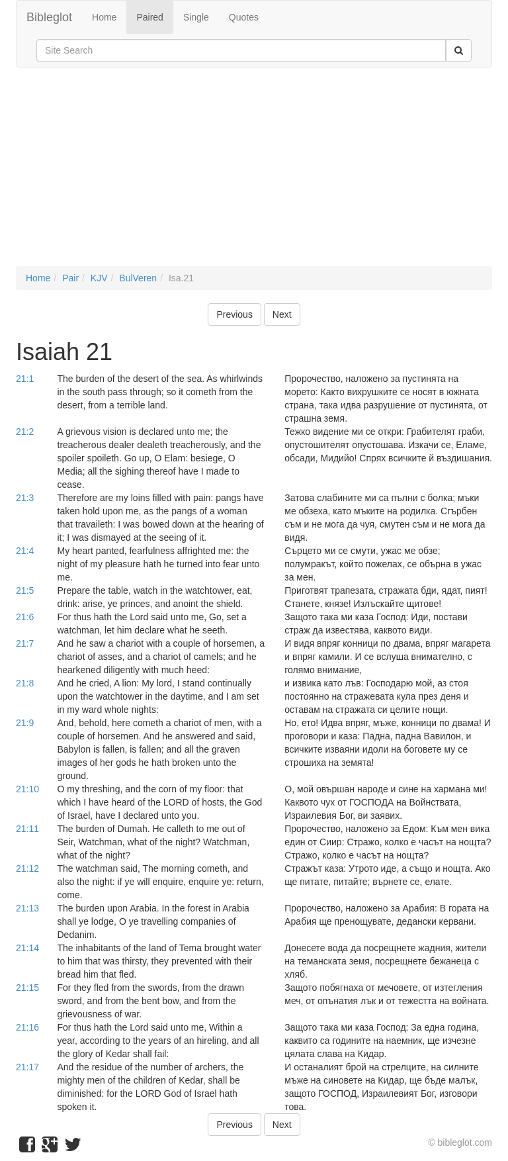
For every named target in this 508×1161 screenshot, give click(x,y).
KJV (99, 278)
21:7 (25, 643)
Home (104, 17)
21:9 (25, 723)
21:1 (25, 378)
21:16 (27, 1027)
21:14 (27, 948)
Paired (149, 17)
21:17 (27, 1067)
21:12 (27, 868)
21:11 (27, 828)
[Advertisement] (254, 173)
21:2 (25, 431)
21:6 (25, 617)
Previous (234, 314)
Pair (70, 278)
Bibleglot (49, 17)
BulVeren (138, 278)
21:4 (25, 550)
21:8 (25, 683)
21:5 (25, 590)
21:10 (27, 789)
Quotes (244, 17)
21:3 (25, 497)
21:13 (27, 908)
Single (196, 17)
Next (282, 314)
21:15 (27, 987)
